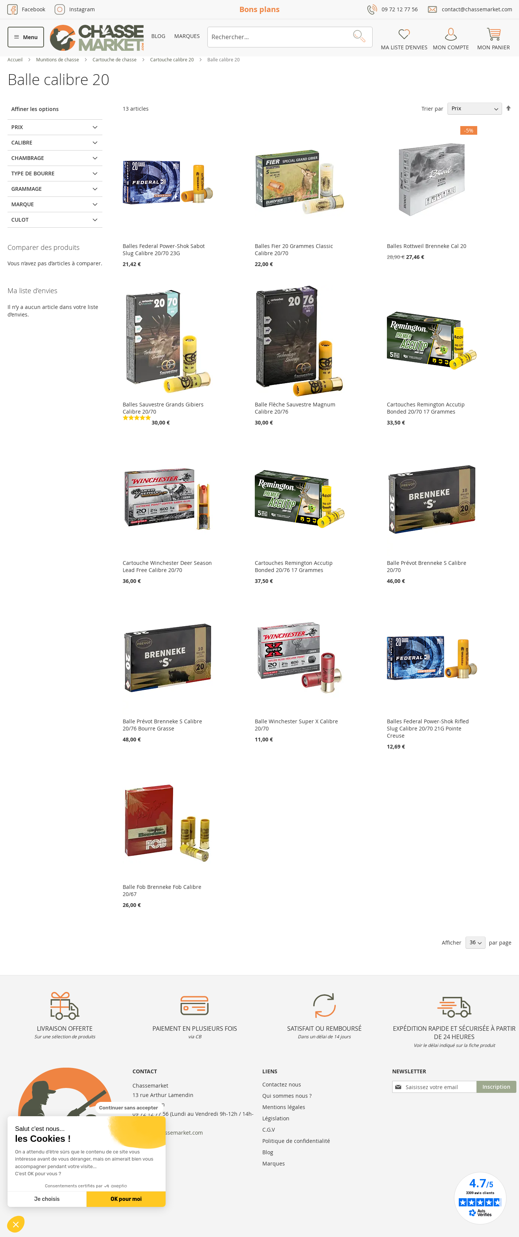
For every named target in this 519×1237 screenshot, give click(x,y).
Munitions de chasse (58, 59)
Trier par (432, 108)
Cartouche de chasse (115, 59)
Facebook (33, 9)
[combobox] (290, 37)
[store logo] (97, 38)
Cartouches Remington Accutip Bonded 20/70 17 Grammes (426, 408)
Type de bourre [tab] (33, 173)
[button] (16, 1224)
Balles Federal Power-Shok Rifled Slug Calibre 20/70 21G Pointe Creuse (428, 728)
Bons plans (259, 9)
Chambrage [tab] (27, 157)
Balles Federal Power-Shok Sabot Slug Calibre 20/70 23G (164, 249)
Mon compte (451, 47)
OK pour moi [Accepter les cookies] (126, 1199)
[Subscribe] (496, 1087)
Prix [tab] (17, 127)
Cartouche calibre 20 (172, 59)
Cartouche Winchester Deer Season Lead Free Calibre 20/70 (167, 566)
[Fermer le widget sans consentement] (129, 1108)
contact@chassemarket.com (477, 9)
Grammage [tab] (26, 188)
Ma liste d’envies (404, 47)
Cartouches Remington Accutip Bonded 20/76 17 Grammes (294, 566)
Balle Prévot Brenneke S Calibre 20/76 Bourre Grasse (162, 725)
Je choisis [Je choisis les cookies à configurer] (47, 1199)
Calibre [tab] (21, 142)
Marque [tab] (22, 204)
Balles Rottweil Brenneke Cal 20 (426, 246)
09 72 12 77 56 (400, 9)
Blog (158, 36)
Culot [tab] (20, 219)
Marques (187, 36)
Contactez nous (281, 1084)
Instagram (82, 9)
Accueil (16, 59)
